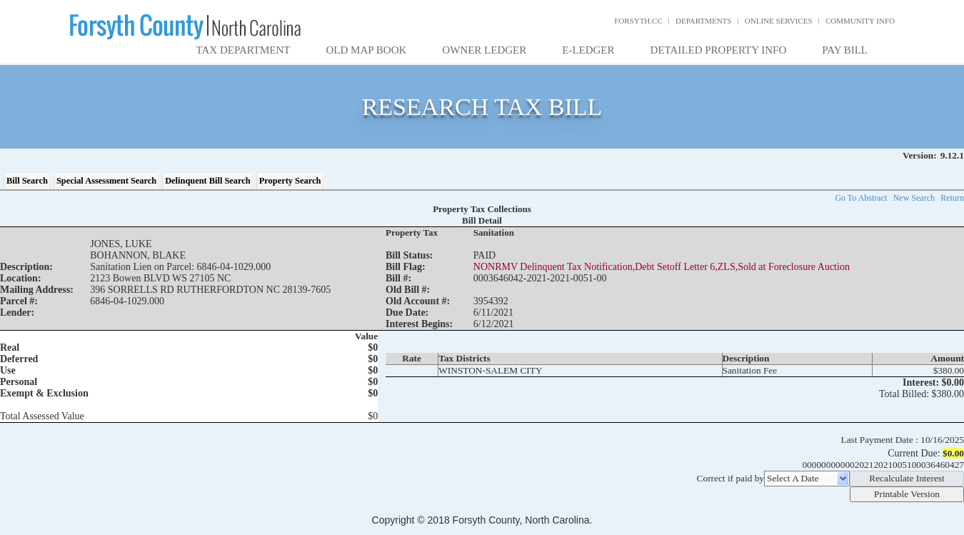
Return (952, 198)
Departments (703, 20)
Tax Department (243, 50)
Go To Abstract (861, 198)
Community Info (860, 20)
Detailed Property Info (719, 50)
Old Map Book (366, 50)
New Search (914, 198)
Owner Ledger (484, 50)
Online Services (779, 20)
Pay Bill (845, 50)
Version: (920, 155)
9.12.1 (952, 155)
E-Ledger (588, 50)
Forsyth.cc (638, 20)
